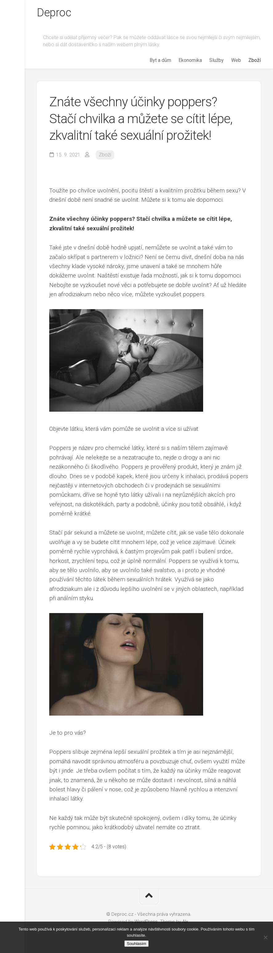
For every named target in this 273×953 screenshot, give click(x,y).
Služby (216, 60)
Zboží (254, 60)
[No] (265, 937)
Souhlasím (136, 943)
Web (236, 60)
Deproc (54, 12)
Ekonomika (190, 60)
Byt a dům (160, 60)
